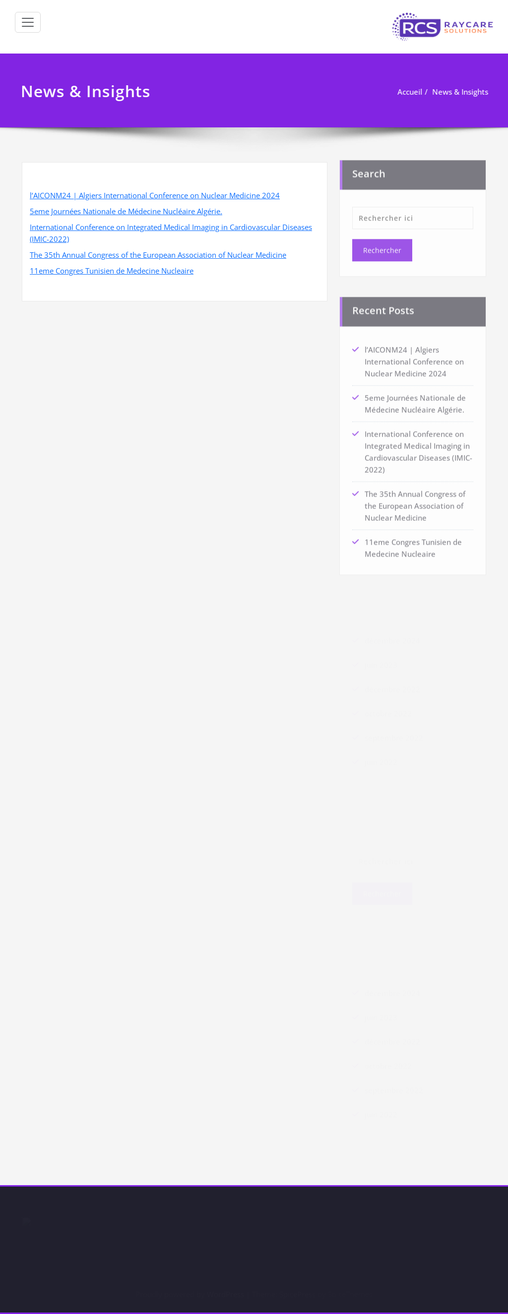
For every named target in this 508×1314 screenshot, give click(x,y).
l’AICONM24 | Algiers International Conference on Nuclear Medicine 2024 (155, 195)
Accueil (410, 92)
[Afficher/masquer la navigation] (28, 22)
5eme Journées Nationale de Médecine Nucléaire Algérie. (126, 211)
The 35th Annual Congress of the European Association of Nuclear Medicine (158, 255)
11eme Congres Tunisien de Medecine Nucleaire (111, 271)
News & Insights (461, 92)
